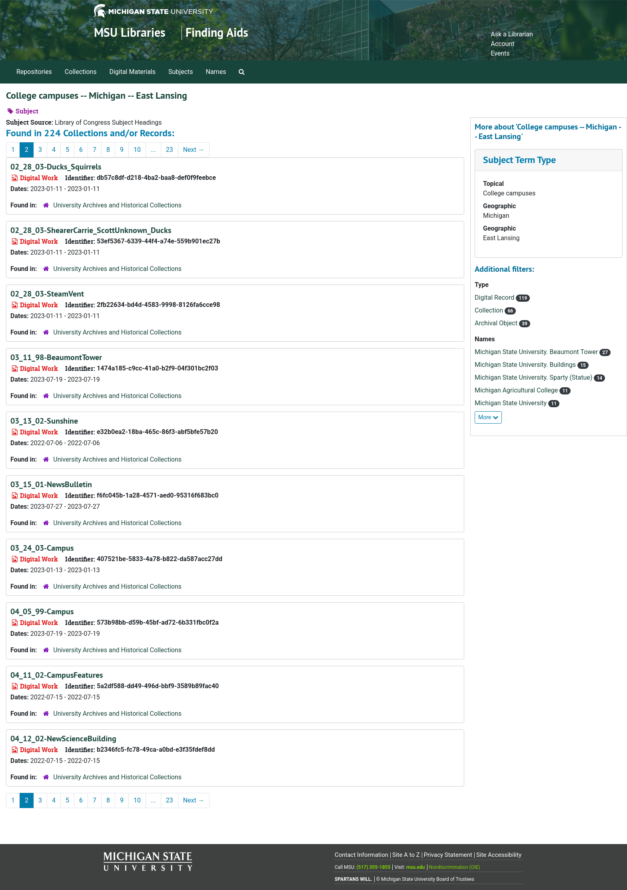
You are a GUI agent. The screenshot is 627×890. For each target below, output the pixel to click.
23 (169, 149)
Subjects (180, 72)
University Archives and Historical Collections (117, 205)
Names (216, 72)
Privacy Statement (448, 854)
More (488, 417)
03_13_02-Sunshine (44, 421)
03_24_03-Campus (42, 548)
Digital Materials (132, 72)
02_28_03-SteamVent (47, 294)
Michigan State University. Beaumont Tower (537, 352)
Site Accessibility (498, 854)
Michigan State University (511, 403)
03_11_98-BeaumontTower (56, 357)
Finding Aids (217, 32)
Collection (490, 310)
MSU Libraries (130, 32)
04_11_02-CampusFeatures (56, 675)
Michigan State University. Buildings (526, 364)
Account (502, 44)
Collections (81, 72)
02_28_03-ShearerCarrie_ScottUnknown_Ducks (90, 230)
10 (137, 149)
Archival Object (497, 323)
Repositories (34, 72)
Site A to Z (406, 854)
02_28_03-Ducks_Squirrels (55, 166)
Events (500, 53)
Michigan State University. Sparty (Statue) (534, 377)
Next (193, 149)
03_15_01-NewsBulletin (51, 484)
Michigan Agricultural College (517, 390)
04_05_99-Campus (42, 611)
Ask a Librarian (512, 34)
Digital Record (495, 297)
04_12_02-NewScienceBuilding (63, 738)
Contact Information (361, 854)
